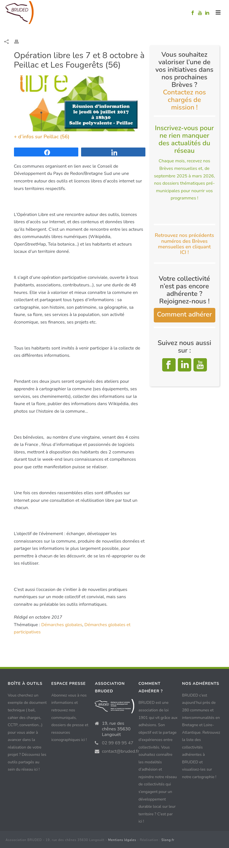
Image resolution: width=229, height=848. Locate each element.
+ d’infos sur (29, 136)
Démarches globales (61, 625)
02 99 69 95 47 (117, 742)
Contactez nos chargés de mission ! (184, 100)
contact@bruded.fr (120, 751)
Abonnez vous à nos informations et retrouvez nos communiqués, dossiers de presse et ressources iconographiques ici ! (69, 717)
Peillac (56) (57, 136)
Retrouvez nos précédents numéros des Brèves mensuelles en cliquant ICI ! (184, 244)
